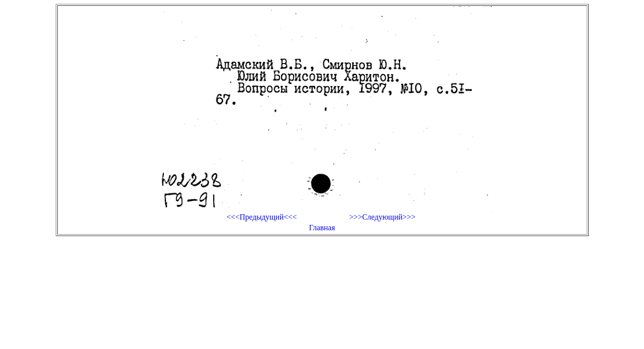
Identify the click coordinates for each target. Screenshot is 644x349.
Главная (322, 227)
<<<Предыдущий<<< (261, 217)
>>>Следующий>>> (382, 217)
